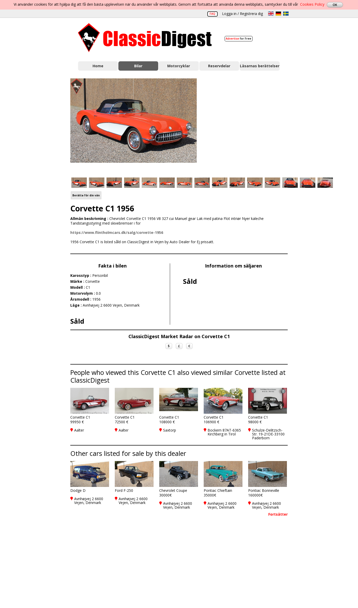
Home (98, 65)
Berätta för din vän (86, 195)
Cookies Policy (312, 4)
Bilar (138, 65)
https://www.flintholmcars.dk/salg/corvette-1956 (116, 232)
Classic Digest (145, 37)
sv (286, 13)
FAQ (212, 14)
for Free (238, 38)
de (278, 13)
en (271, 13)
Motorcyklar (178, 65)
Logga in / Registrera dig (242, 13)
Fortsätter (278, 514)
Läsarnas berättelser (259, 65)
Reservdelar (219, 65)
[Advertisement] (247, 125)
